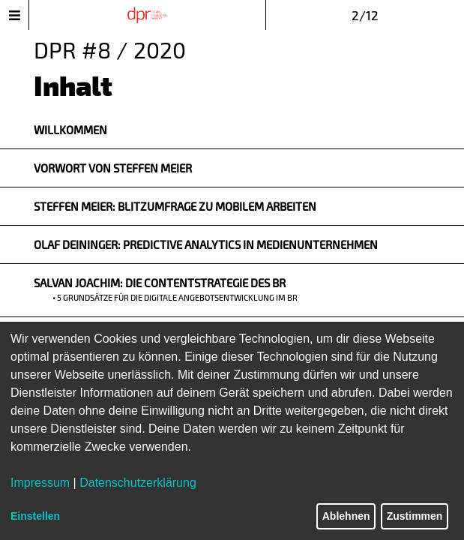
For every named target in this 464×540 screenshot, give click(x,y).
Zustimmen (415, 516)
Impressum (40, 482)
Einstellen (35, 516)
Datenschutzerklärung (137, 482)
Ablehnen (346, 516)
